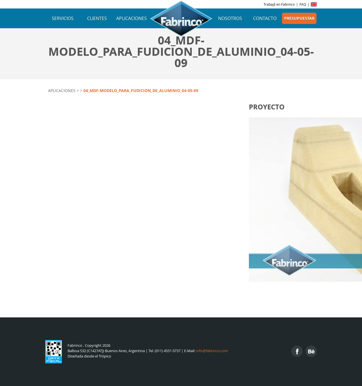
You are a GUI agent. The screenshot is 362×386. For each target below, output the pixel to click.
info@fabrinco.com (212, 350)
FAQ (302, 4)
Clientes (97, 18)
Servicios (63, 18)
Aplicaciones (131, 18)
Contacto (265, 18)
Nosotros (230, 18)
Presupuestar (299, 18)
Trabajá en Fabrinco (279, 4)
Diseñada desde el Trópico (89, 356)
